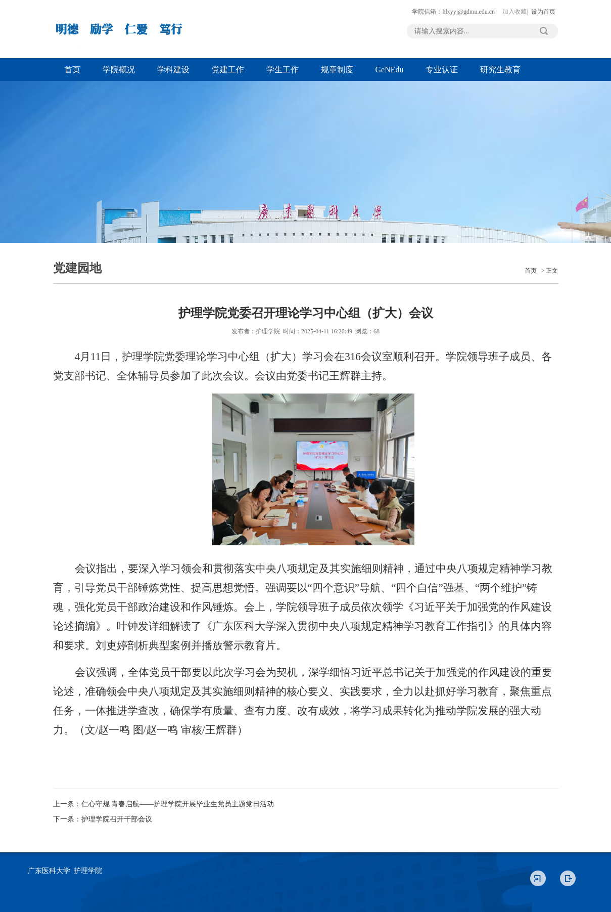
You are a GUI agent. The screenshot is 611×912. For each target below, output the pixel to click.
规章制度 (337, 69)
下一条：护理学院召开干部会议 (102, 819)
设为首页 (543, 11)
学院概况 (119, 69)
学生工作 (282, 69)
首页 (72, 69)
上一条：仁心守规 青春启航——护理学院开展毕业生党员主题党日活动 (163, 804)
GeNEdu (389, 69)
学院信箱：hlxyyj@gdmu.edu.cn (453, 11)
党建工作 (228, 69)
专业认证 (442, 69)
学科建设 (173, 69)
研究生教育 (500, 69)
